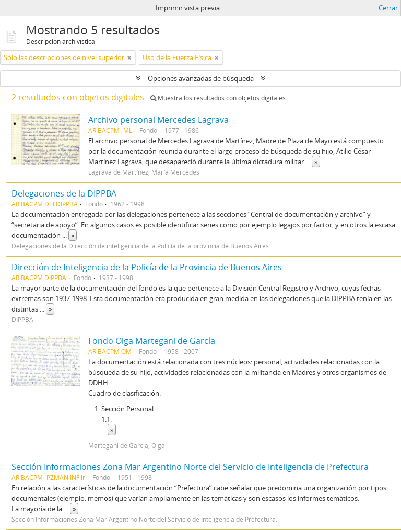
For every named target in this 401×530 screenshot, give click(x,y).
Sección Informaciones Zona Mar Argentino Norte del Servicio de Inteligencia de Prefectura (190, 467)
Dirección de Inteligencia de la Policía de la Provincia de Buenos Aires (146, 267)
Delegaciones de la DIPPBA (63, 193)
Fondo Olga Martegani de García (151, 341)
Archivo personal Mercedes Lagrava (158, 119)
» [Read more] (315, 161)
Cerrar (388, 8)
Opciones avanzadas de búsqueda (200, 78)
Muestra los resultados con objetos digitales (218, 98)
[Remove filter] (129, 57)
